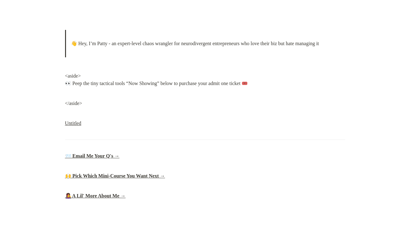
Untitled (73, 123)
